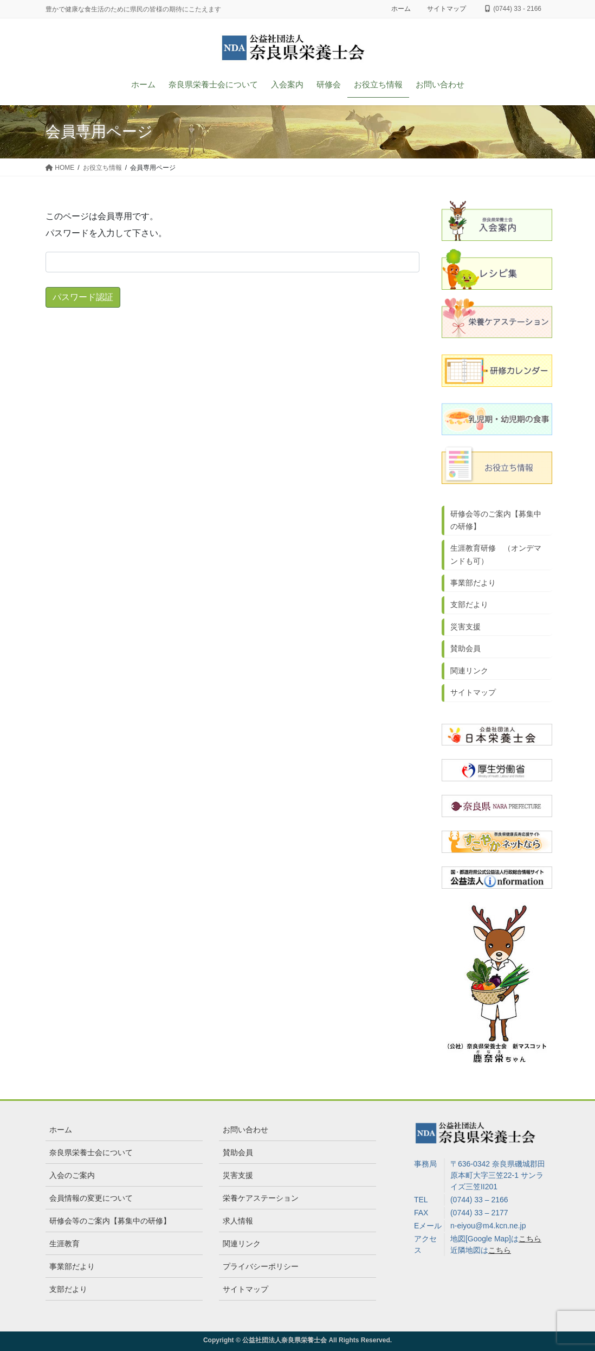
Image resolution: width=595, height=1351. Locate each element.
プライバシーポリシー (261, 1266)
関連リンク (469, 670)
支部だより (469, 604)
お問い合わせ (245, 1129)
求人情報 (238, 1220)
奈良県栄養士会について (91, 1152)
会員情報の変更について (91, 1198)
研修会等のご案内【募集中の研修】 (495, 520)
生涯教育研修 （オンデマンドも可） (495, 554)
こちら (530, 1238)
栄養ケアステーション (261, 1198)
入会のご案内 (72, 1175)
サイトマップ (446, 8)
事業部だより (473, 582)
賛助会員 (465, 648)
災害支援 (465, 626)
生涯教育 (64, 1243)
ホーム (401, 8)
